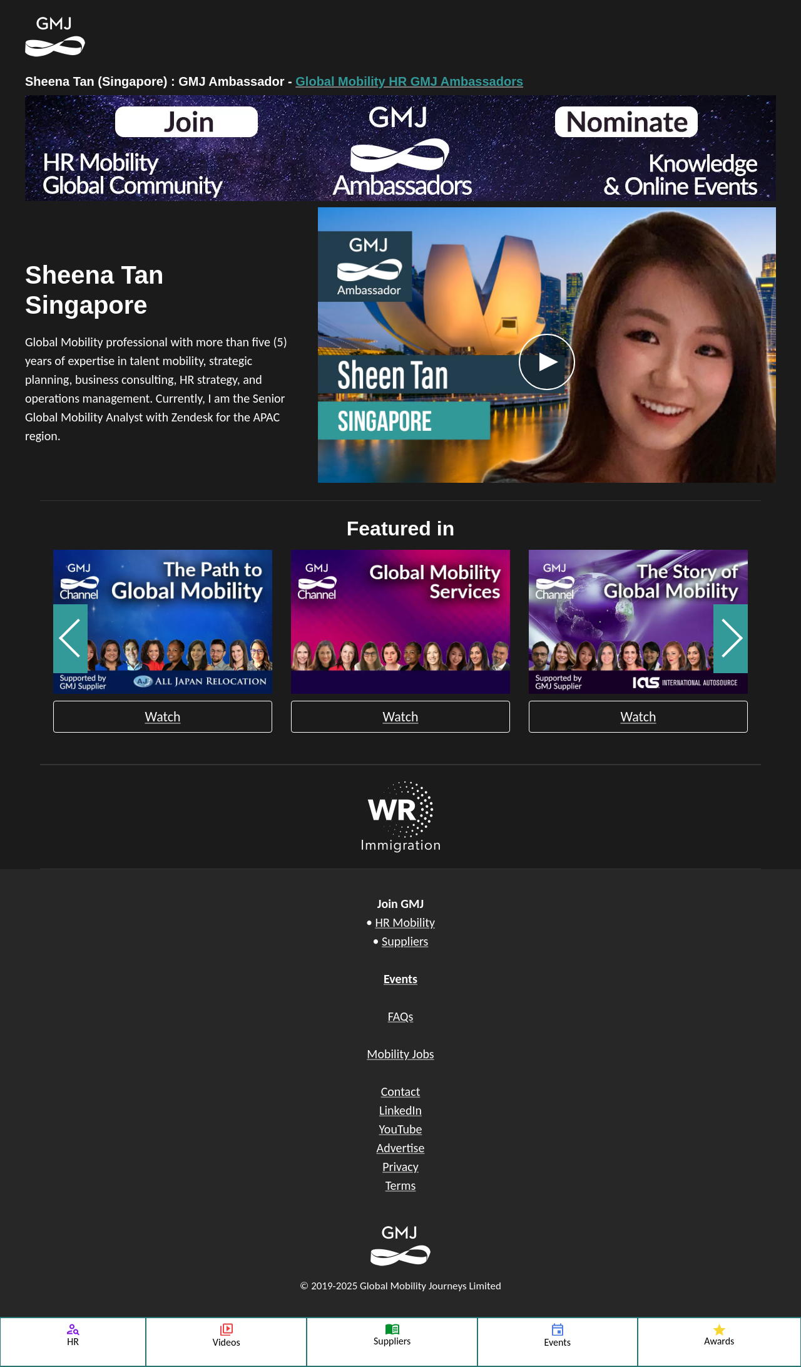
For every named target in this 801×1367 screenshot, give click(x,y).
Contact (401, 1091)
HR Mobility (405, 922)
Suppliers (405, 941)
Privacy (400, 1166)
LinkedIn (400, 1110)
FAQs (401, 1016)
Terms (400, 1185)
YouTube (400, 1129)
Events (400, 978)
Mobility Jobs (400, 1053)
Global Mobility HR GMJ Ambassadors (409, 81)
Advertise (401, 1147)
